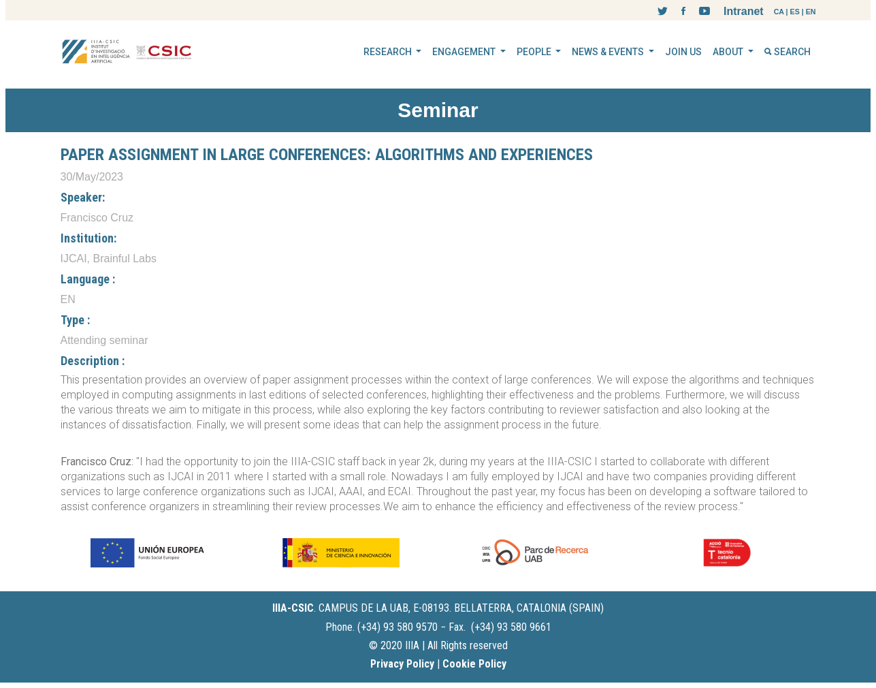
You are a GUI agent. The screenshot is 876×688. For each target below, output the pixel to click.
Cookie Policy (474, 663)
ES (795, 11)
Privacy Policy (402, 663)
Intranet (744, 11)
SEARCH (787, 51)
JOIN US (683, 51)
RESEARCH (388, 51)
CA (779, 11)
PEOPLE (535, 51)
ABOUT (729, 51)
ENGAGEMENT (465, 51)
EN (811, 11)
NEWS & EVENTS (609, 51)
